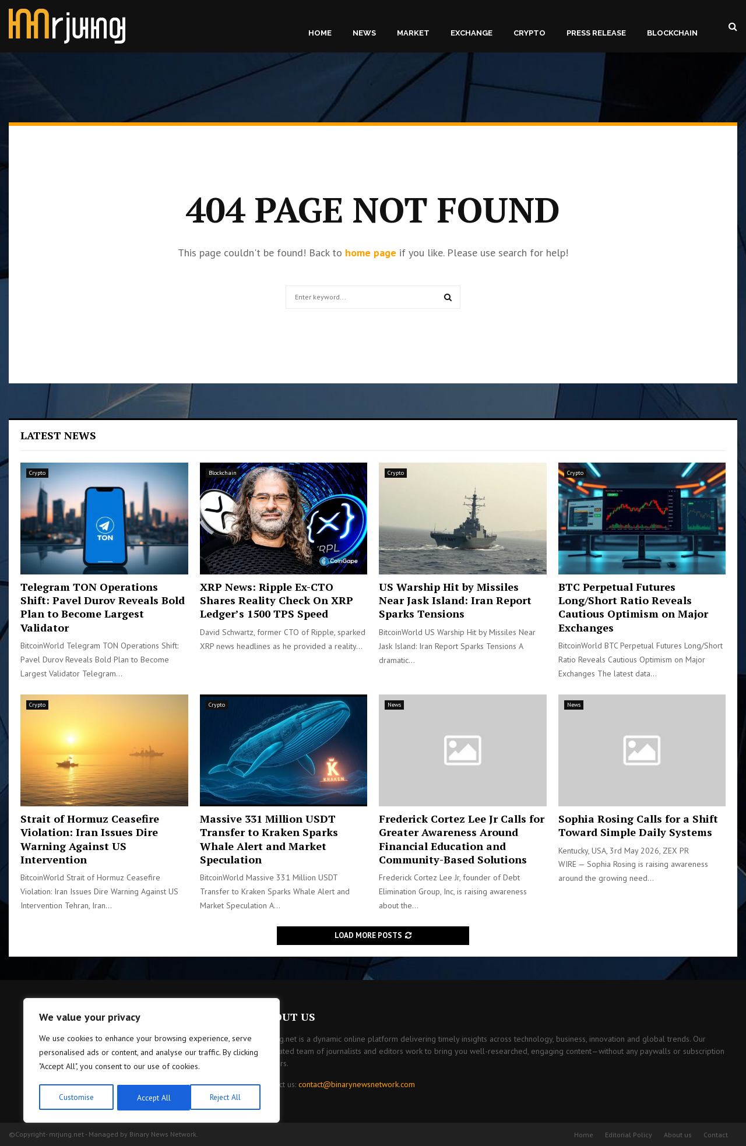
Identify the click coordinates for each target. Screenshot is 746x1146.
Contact (715, 1134)
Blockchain (672, 33)
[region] (151, 1061)
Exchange (471, 33)
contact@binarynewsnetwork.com (356, 1084)
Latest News (58, 435)
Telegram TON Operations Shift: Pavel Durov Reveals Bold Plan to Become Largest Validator (102, 607)
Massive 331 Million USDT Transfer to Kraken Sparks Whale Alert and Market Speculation (269, 839)
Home (320, 33)
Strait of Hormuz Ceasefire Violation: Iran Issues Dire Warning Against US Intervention (89, 839)
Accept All (227, 1097)
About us (678, 1134)
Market (413, 33)
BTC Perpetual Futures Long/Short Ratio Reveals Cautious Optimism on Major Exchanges (633, 607)
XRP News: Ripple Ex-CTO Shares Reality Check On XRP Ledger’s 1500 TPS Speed (276, 600)
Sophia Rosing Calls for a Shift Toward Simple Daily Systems (638, 825)
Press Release (596, 33)
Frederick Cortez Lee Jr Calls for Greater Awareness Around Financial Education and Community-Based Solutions (461, 839)
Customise (75, 1097)
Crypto (529, 33)
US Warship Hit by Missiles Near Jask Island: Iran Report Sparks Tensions (455, 600)
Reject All (151, 1097)
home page (370, 252)
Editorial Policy (628, 1134)
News (364, 33)
